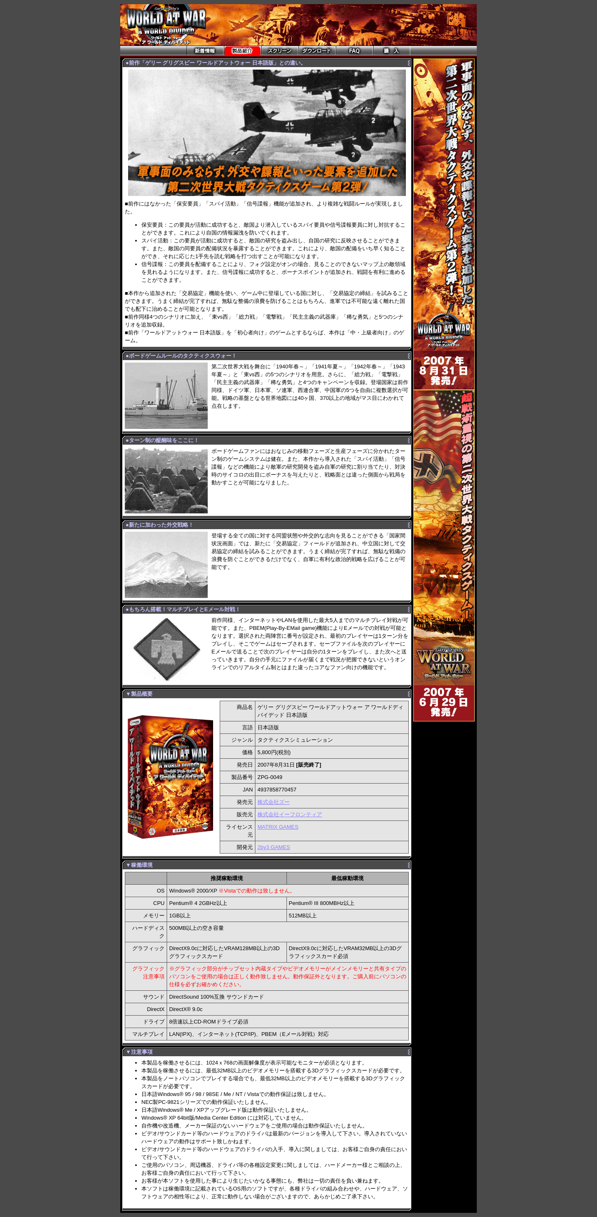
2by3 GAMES (273, 847)
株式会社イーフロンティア (289, 814)
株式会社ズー (273, 802)
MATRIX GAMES (277, 827)
